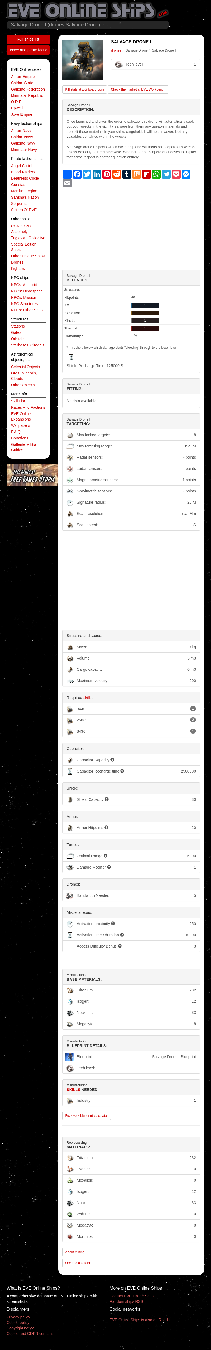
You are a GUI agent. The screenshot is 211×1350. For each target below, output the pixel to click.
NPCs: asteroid (24, 285)
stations (18, 326)
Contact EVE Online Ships (132, 1296)
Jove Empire (21, 114)
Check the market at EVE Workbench (138, 89)
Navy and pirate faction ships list (30, 50)
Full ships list (28, 39)
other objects (23, 385)
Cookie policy (18, 1322)
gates (16, 332)
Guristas (18, 184)
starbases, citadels (27, 345)
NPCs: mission (23, 297)
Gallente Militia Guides (23, 447)
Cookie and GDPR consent (30, 1333)
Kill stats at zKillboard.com (84, 89)
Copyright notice (20, 1328)
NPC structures (24, 303)
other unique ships (28, 256)
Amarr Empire (23, 76)
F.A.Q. (16, 432)
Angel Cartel (21, 166)
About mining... (76, 1252)
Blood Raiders (23, 172)
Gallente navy (23, 143)
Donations (19, 438)
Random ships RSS (126, 1301)
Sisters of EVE (24, 210)
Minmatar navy (24, 149)
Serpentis (19, 203)
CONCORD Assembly (21, 229)
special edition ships (24, 247)
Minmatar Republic (27, 95)
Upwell (17, 108)
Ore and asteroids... (79, 1263)
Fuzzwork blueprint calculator (86, 1116)
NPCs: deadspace (27, 291)
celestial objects (25, 367)
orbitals (17, 339)
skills (87, 697)
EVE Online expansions (21, 416)
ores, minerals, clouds (24, 376)
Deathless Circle (25, 178)
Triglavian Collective (28, 238)
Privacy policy (18, 1317)
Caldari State (22, 83)
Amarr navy (21, 130)
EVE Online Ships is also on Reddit (140, 1320)
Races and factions (28, 407)
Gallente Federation (28, 89)
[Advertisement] (131, 225)
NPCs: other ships (27, 310)
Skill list (18, 401)
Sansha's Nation (25, 197)
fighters (18, 268)
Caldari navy (22, 137)
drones (17, 262)
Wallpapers (20, 425)
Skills (73, 1089)
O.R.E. (17, 102)
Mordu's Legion (24, 191)
